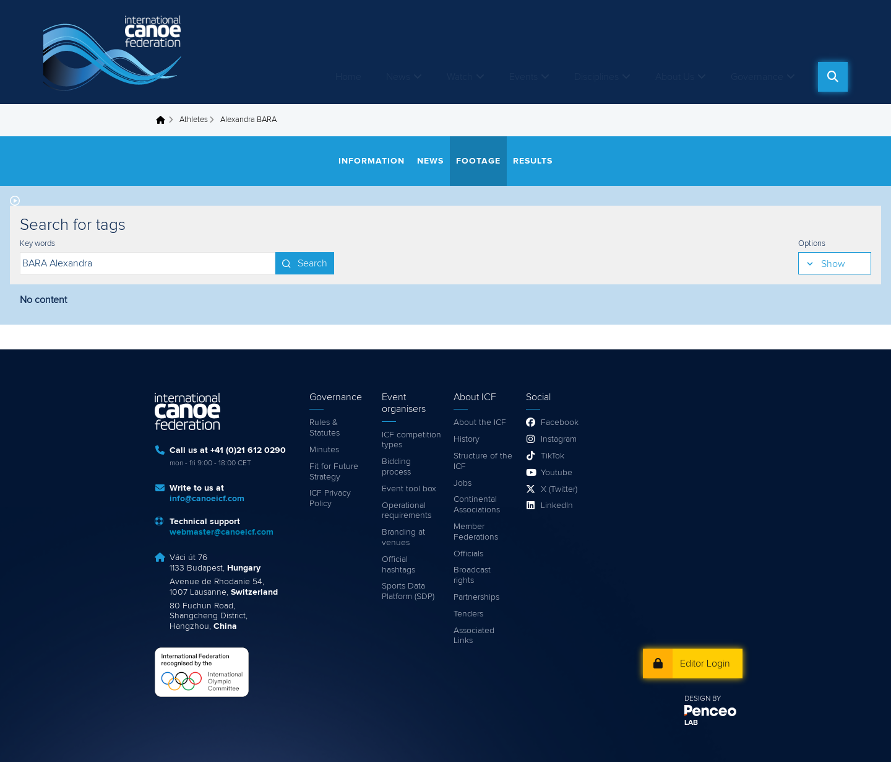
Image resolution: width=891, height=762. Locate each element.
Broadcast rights (472, 575)
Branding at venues (403, 537)
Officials (468, 554)
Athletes (193, 120)
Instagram (559, 439)
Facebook (560, 422)
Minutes (324, 449)
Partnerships (476, 597)
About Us (674, 77)
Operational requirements (406, 510)
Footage (478, 161)
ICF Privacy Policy (330, 498)
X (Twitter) (559, 489)
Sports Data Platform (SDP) (408, 591)
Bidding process (396, 466)
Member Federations (476, 531)
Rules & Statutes (324, 427)
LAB (691, 723)
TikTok (552, 456)
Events (523, 77)
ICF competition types (411, 440)
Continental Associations (477, 504)
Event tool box (409, 488)
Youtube (556, 472)
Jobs (462, 483)
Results (533, 161)
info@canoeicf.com (207, 498)
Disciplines (596, 77)
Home (348, 77)
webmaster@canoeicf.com (221, 532)
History (467, 439)
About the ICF (480, 422)
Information (371, 161)
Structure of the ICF (483, 461)
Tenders (468, 614)
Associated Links (474, 636)
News (398, 77)
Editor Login (705, 663)
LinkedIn (557, 505)
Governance (757, 77)
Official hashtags (398, 564)
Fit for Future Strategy (333, 471)
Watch (460, 77)
